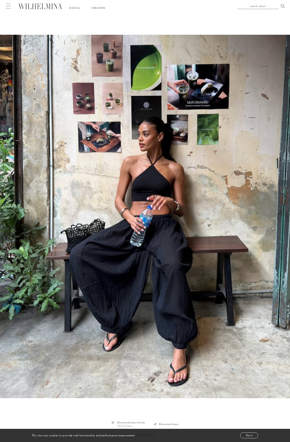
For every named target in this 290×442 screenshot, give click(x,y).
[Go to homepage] (40, 6)
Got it (249, 435)
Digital (74, 8)
